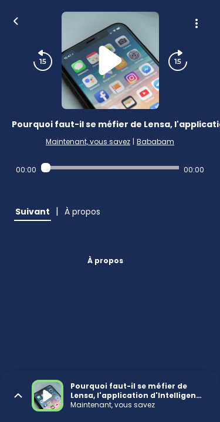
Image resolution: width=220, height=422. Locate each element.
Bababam (155, 142)
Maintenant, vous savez (88, 142)
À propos (105, 261)
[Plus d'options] (196, 23)
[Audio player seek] (110, 167)
